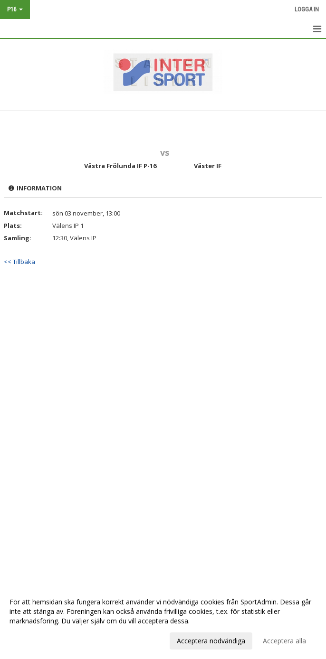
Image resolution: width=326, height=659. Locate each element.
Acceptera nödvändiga (211, 640)
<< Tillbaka (19, 261)
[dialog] (163, 621)
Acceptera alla (284, 640)
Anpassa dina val (35, 639)
